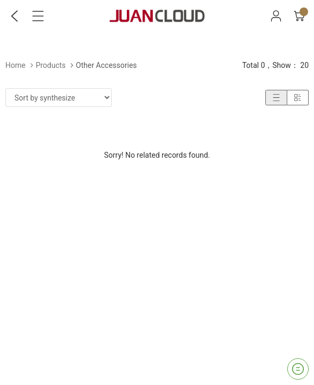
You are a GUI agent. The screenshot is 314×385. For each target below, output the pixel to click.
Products (51, 65)
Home (15, 65)
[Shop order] (58, 97)
